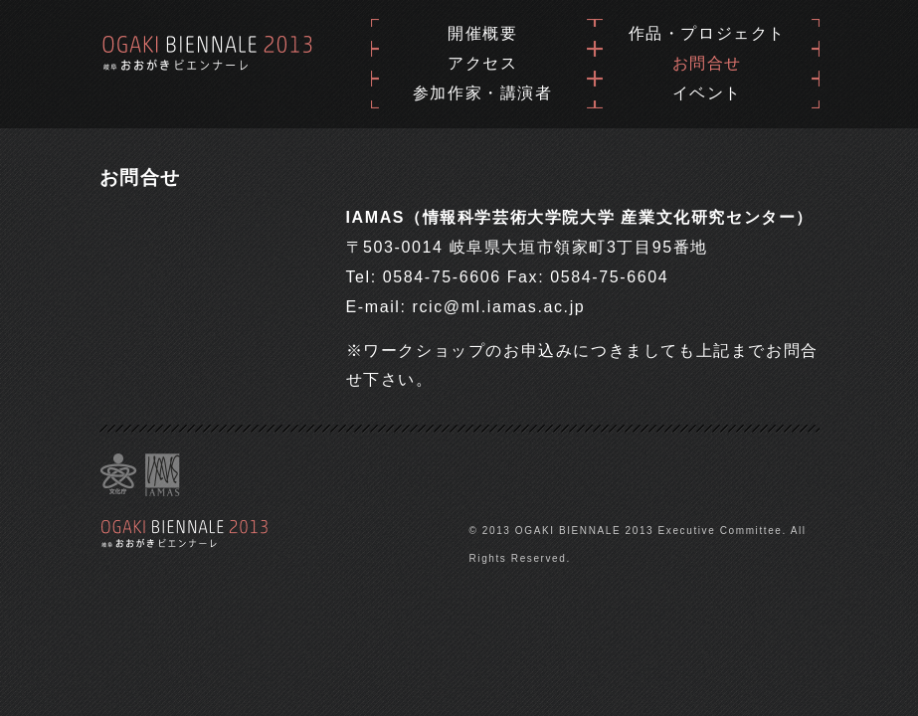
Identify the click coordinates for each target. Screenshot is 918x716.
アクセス (482, 63)
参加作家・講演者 (483, 93)
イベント (707, 93)
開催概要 (482, 33)
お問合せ (707, 63)
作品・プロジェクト (707, 33)
